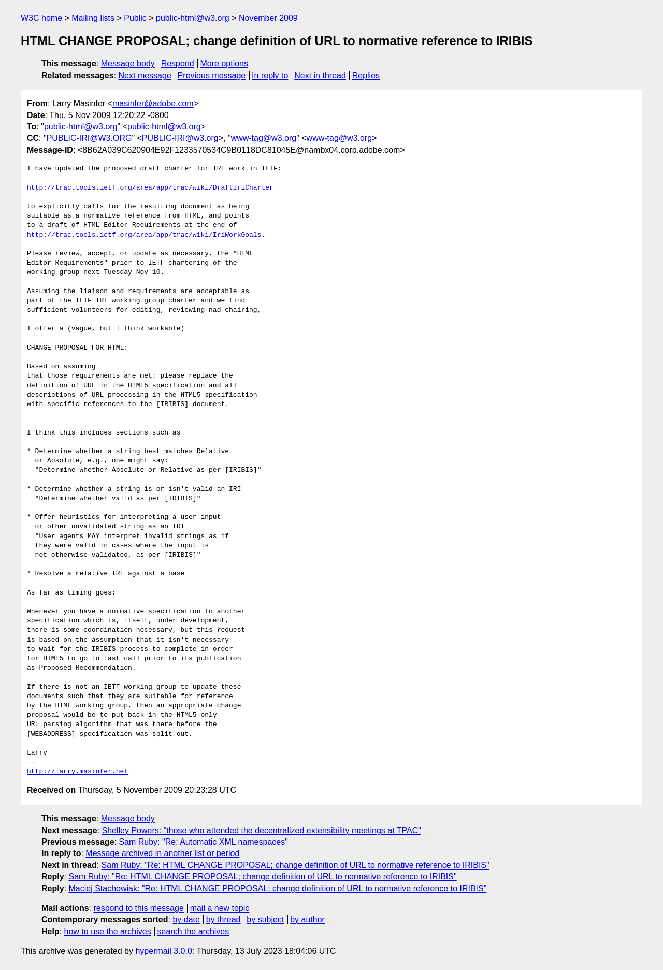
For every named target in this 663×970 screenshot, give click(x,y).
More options (224, 63)
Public (135, 17)
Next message (145, 75)
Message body (128, 63)
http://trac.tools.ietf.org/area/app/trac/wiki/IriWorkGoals (144, 235)
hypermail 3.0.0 (163, 951)
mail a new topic (220, 908)
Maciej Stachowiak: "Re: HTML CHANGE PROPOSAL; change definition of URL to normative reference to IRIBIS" (277, 888)
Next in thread (320, 75)
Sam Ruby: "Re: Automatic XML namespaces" (203, 841)
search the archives (193, 931)
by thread (223, 919)
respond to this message (138, 908)
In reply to (270, 75)
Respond (177, 63)
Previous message (212, 75)
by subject (265, 919)
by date (185, 919)
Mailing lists (92, 17)
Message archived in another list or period (162, 853)
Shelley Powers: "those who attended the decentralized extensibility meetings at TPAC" (261, 830)
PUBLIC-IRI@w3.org (180, 138)
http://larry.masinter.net (77, 771)
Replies (366, 75)
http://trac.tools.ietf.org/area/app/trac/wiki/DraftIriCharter (150, 188)
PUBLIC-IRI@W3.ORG (89, 138)
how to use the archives (107, 931)
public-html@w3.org (192, 17)
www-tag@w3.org (264, 138)
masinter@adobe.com (153, 103)
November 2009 (268, 17)
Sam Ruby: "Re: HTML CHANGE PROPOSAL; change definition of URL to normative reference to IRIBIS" (295, 865)
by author (307, 919)
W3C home (41, 17)
